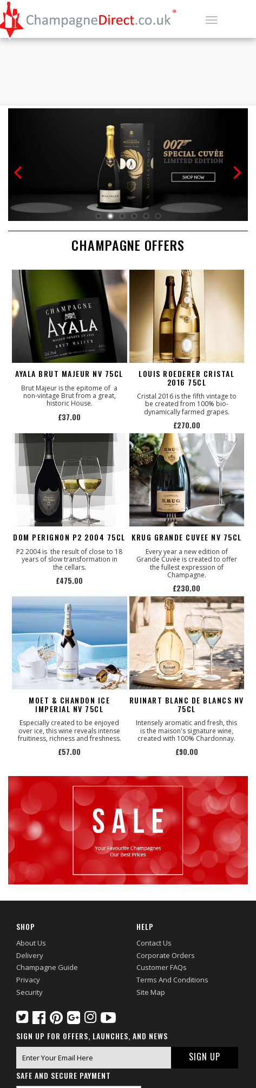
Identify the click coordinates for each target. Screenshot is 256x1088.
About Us (31, 943)
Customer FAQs (161, 967)
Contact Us (154, 943)
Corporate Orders (165, 955)
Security (29, 992)
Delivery (29, 955)
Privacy (28, 980)
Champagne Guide (47, 967)
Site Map (150, 992)
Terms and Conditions (172, 980)
